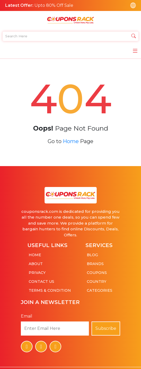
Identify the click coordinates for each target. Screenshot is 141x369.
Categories (99, 288)
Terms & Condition (50, 288)
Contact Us (41, 279)
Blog (92, 253)
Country (96, 279)
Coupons (97, 270)
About (36, 262)
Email (26, 314)
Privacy (37, 270)
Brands (95, 262)
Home (71, 139)
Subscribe (105, 326)
